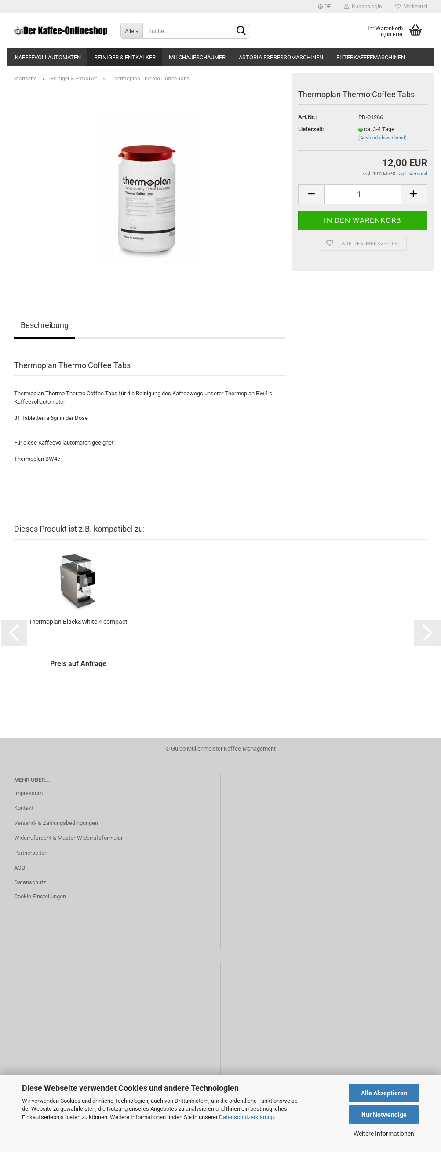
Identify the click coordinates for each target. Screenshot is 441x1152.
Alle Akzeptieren (384, 1093)
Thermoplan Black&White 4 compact (78, 621)
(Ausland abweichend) (382, 138)
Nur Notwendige (384, 1114)
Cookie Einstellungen (40, 896)
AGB (19, 867)
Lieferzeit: (311, 129)
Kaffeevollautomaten (48, 57)
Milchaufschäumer (197, 57)
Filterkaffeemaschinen (370, 57)
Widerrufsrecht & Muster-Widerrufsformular (68, 838)
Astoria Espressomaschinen (281, 57)
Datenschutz (30, 882)
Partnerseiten (30, 852)
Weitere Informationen (384, 1133)
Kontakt (23, 808)
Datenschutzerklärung (246, 1117)
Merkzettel (411, 7)
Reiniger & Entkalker (125, 57)
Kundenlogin (363, 7)
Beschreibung (45, 325)
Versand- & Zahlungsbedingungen (56, 823)
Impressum (28, 793)
